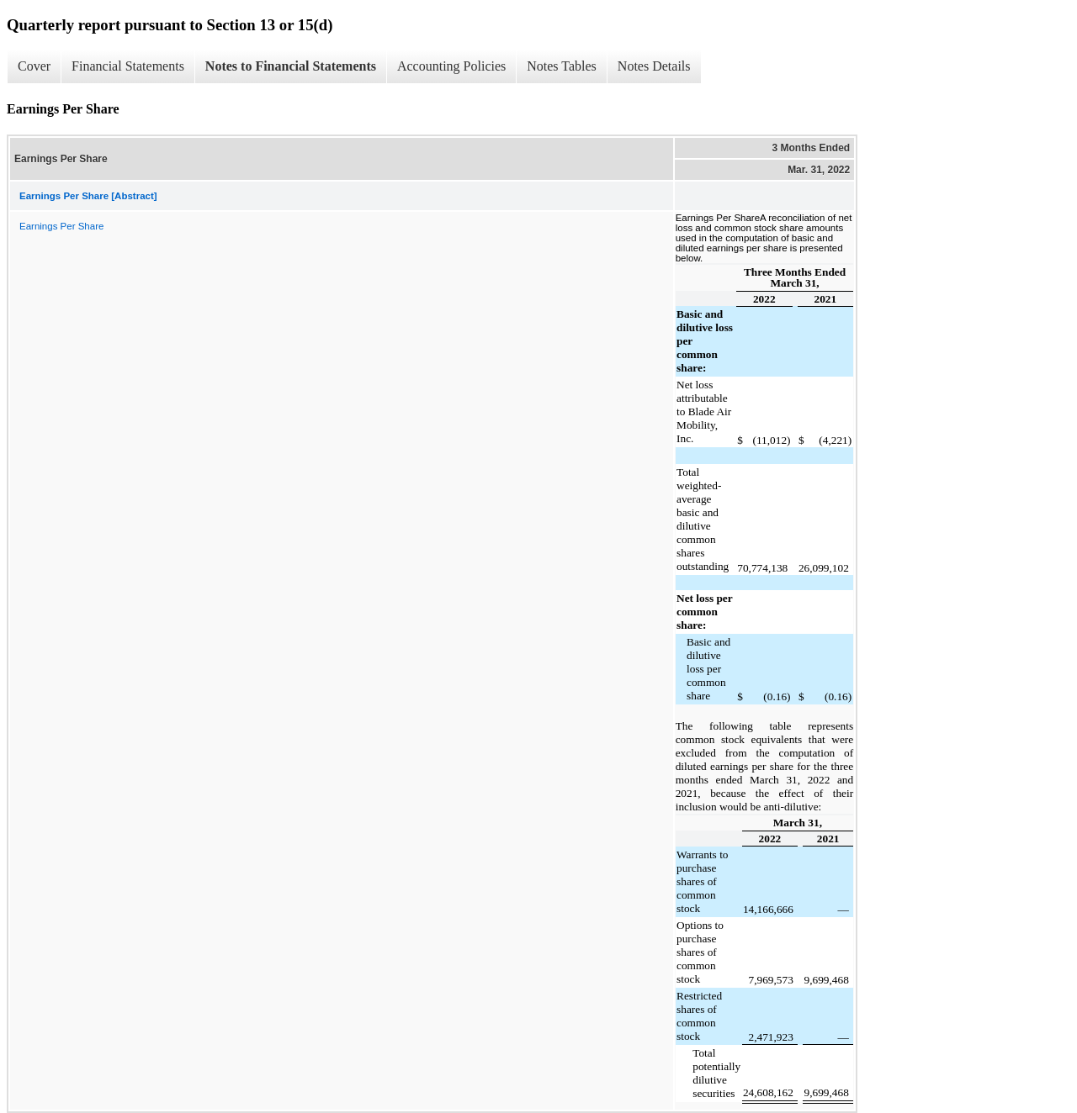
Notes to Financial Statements (290, 66)
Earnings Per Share (61, 226)
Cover (34, 66)
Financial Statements (128, 66)
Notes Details (654, 66)
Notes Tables (562, 66)
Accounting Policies (451, 66)
